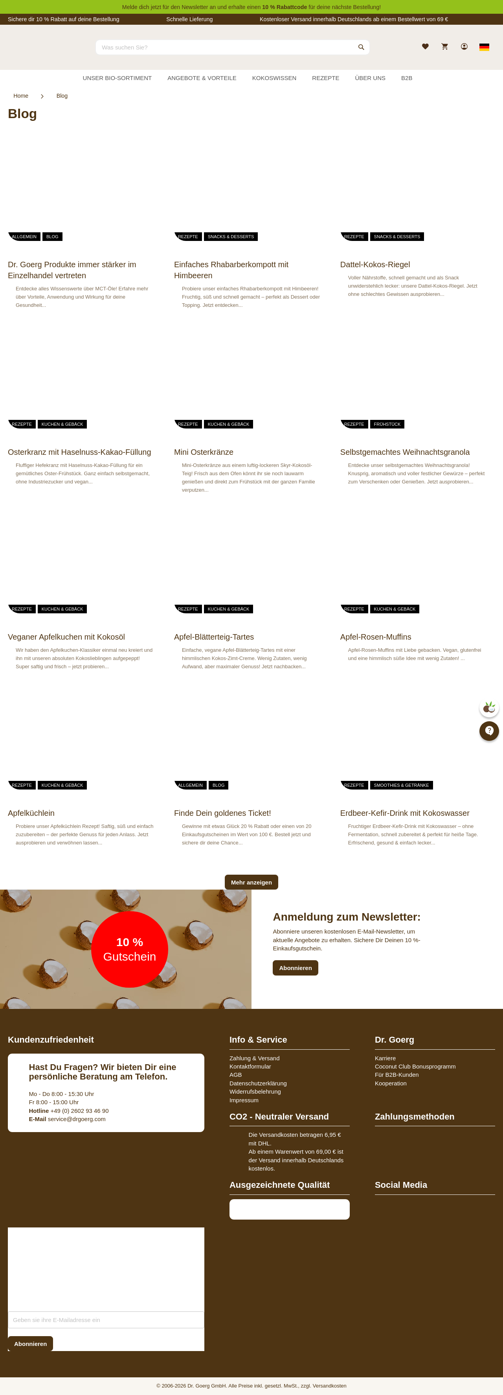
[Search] (361, 47)
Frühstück (387, 424)
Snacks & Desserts (231, 236)
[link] (465, 47)
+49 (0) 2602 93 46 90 (69, 1110)
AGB (235, 1074)
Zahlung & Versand (254, 1058)
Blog (52, 236)
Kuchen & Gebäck (62, 424)
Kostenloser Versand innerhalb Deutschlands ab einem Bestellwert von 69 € (354, 19)
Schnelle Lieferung (189, 19)
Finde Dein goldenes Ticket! (222, 813)
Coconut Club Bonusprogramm (415, 1066)
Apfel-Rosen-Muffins (375, 637)
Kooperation (391, 1083)
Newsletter (195, 7)
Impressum (244, 1100)
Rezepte (188, 236)
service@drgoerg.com (67, 1119)
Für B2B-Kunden (397, 1074)
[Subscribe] (30, 1343)
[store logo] (37, 54)
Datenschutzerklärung (258, 1083)
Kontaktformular (250, 1066)
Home (20, 96)
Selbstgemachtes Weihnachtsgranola (405, 452)
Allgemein (24, 236)
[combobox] (232, 47)
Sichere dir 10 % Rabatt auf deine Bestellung (63, 19)
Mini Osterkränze (203, 452)
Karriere (385, 1058)
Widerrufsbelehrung (255, 1091)
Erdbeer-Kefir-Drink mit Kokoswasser (405, 813)
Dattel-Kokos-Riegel (375, 264)
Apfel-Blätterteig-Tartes (214, 637)
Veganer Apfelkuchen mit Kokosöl (66, 637)
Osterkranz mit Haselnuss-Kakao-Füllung (79, 452)
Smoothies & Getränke (401, 785)
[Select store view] (484, 47)
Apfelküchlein (31, 813)
